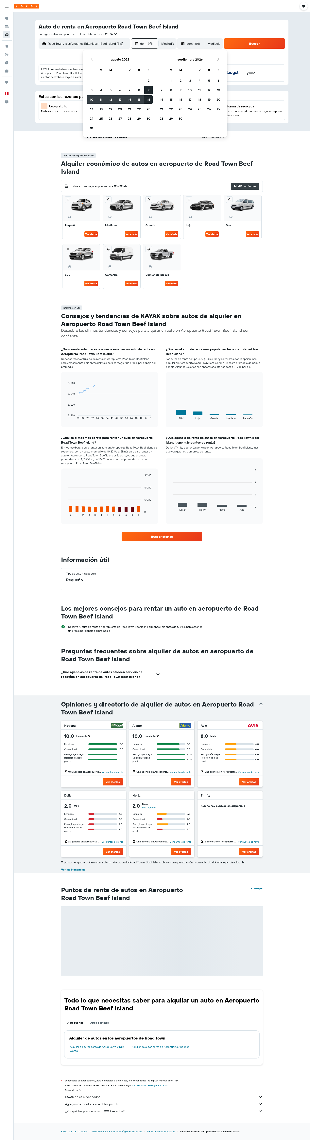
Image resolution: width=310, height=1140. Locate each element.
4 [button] (101, 90)
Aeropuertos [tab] (75, 1022)
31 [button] (91, 128)
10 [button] (91, 99)
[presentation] (261, 705)
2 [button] (148, 81)
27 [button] (120, 118)
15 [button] (139, 99)
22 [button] (139, 109)
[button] (6, 6)
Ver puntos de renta (112, 771)
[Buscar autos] (7, 35)
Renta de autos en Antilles (161, 1131)
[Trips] (7, 82)
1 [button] (139, 81)
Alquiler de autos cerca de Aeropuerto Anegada (160, 1047)
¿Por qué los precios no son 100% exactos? (164, 1111)
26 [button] (110, 118)
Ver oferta (91, 233)
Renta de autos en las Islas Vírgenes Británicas (117, 1131)
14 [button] (129, 99)
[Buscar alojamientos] (7, 26)
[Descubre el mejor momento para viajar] (7, 63)
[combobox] (57, 34)
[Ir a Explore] (7, 46)
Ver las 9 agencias (73, 869)
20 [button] (120, 109)
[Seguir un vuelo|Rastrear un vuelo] (7, 54)
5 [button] (111, 90)
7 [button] (129, 90)
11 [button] (101, 99)
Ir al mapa (255, 888)
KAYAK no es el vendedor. (164, 1096)
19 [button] (110, 109)
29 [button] (139, 118)
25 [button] (101, 118)
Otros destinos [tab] (99, 1022)
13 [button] (120, 99)
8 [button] (139, 90)
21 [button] (129, 109)
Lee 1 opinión (149, 807)
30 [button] (148, 118)
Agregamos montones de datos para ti (164, 1104)
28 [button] (129, 118)
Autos (84, 1131)
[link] (162, 536)
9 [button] (148, 90)
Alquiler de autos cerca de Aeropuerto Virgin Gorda (97, 1049)
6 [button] (120, 90)
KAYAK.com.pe (69, 1131)
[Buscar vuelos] (7, 18)
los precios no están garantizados (150, 1085)
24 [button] (91, 118)
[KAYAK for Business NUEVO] (7, 71)
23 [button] (148, 109)
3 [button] (92, 90)
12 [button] (110, 99)
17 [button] (91, 109)
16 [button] (148, 99)
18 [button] (101, 109)
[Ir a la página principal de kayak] (26, 6)
